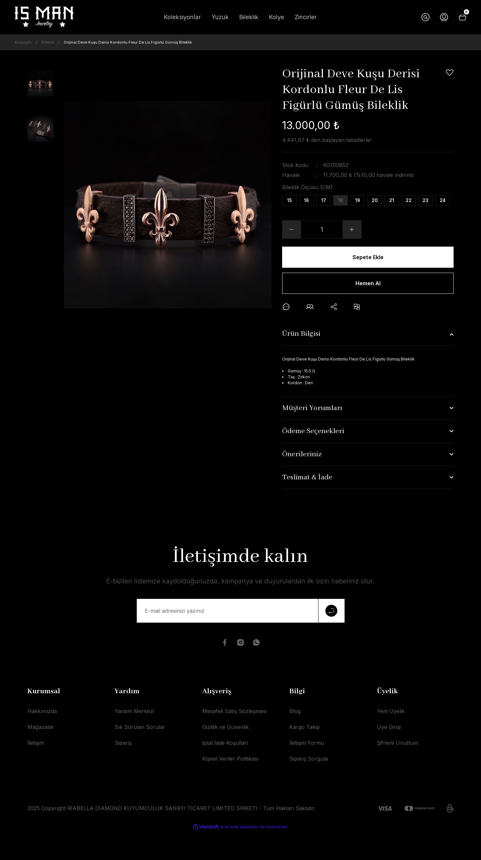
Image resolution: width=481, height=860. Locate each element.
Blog (295, 739)
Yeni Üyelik (391, 739)
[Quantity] (322, 252)
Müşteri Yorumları (312, 436)
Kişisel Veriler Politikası (230, 787)
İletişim (35, 771)
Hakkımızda (42, 739)
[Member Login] (444, 17)
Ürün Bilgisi (301, 362)
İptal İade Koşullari (225, 771)
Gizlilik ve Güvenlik (225, 755)
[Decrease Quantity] (291, 252)
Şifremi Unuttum (397, 771)
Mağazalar (40, 755)
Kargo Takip (304, 755)
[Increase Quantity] (352, 252)
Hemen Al (368, 309)
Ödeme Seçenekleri (313, 459)
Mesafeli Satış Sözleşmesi (234, 739)
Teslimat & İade (307, 506)
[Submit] (331, 639)
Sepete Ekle (368, 280)
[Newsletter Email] (241, 639)
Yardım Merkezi (134, 739)
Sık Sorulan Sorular (140, 755)
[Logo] (44, 17)
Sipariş (123, 771)
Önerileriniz (302, 483)
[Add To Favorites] (450, 73)
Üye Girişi (389, 755)
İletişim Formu (306, 771)
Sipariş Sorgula (308, 787)
